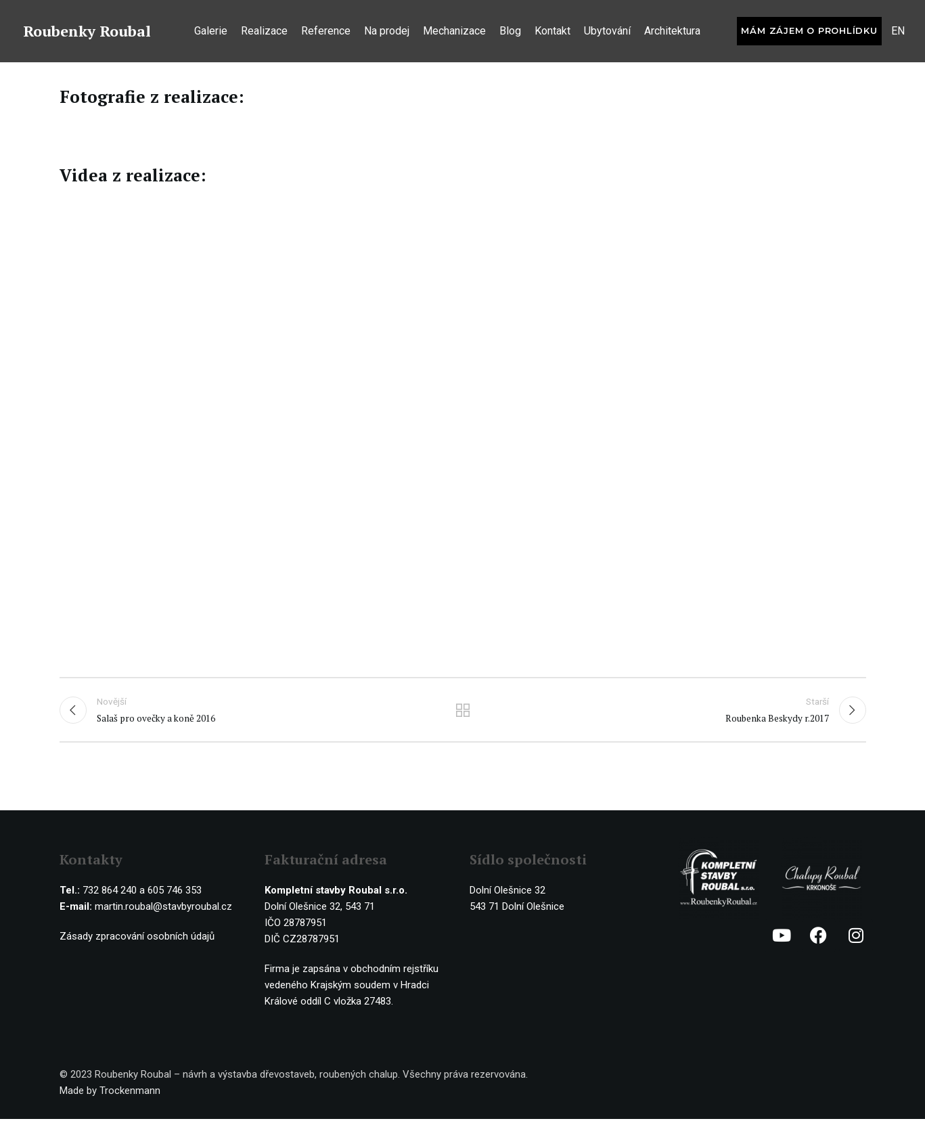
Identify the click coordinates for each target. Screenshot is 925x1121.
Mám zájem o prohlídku (809, 32)
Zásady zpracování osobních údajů (137, 938)
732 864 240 (110, 892)
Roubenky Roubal (87, 33)
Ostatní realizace (462, 710)
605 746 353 (175, 892)
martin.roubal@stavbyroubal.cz (163, 908)
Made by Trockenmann (110, 1092)
